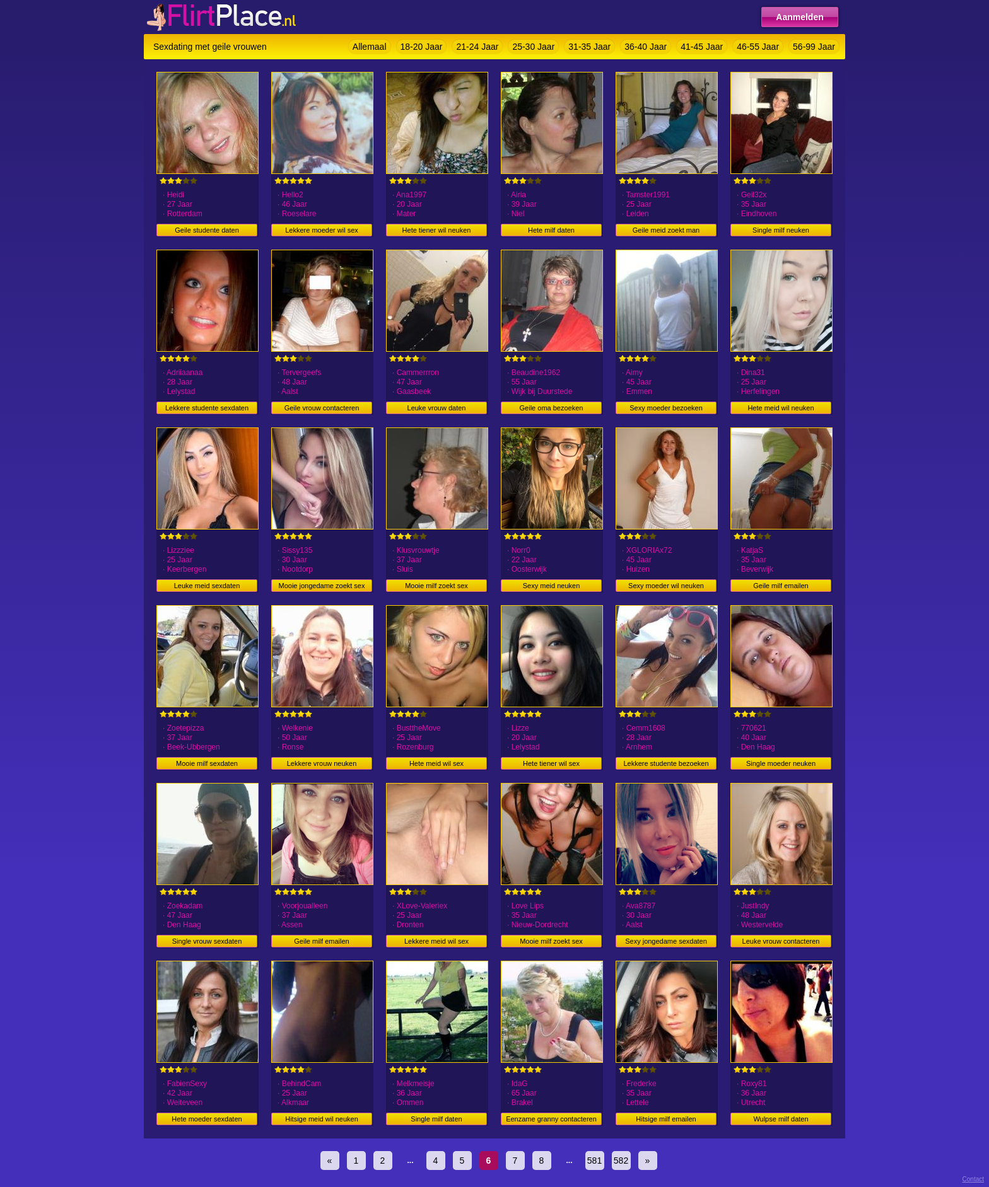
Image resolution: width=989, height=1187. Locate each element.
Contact (973, 1179)
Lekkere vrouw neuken (322, 763)
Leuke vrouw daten (436, 408)
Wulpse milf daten (780, 1119)
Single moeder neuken (781, 763)
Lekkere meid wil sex (436, 941)
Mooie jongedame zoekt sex (322, 585)
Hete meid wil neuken (780, 408)
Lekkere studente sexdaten (207, 408)
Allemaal (370, 47)
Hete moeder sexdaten (207, 1119)
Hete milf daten (551, 230)
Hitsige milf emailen (666, 1119)
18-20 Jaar (422, 47)
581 (594, 1160)
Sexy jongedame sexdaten (666, 941)
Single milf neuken (780, 230)
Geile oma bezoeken (551, 408)
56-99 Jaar (814, 47)
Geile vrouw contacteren (322, 408)
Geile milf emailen (780, 585)
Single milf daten (436, 1119)
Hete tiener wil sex (551, 763)
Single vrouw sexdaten (207, 941)
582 (621, 1160)
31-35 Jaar (589, 47)
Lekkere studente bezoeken (665, 763)
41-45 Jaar (702, 47)
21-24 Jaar (477, 47)
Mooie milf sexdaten (207, 763)
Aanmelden (799, 17)
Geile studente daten (207, 230)
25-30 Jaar (533, 47)
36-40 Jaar (645, 47)
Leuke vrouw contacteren (781, 941)
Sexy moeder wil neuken (666, 585)
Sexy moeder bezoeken (666, 408)
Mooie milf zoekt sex (436, 585)
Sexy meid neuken (551, 585)
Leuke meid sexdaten (207, 585)
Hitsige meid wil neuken (321, 1119)
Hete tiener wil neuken (436, 230)
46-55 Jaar (758, 47)
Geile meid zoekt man (666, 230)
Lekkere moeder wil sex (321, 230)
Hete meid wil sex (436, 763)
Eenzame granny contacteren (551, 1119)
